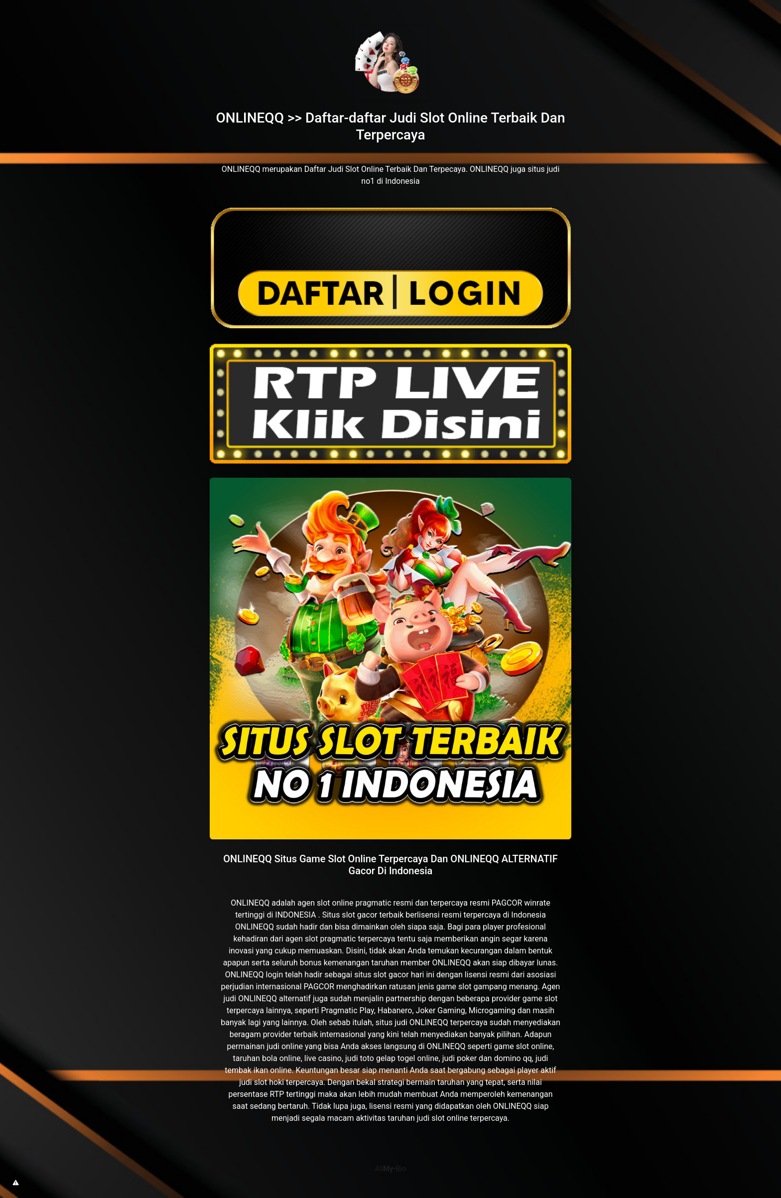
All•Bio (390, 1169)
